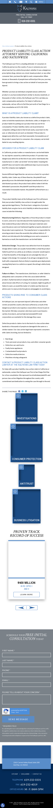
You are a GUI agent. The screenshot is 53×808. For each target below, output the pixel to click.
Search (31, 2)
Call (15, 2)
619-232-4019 (29, 784)
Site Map (15, 774)
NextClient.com (35, 804)
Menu (41, 2)
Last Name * (8, 740)
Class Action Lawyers (8, 46)
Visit (26, 2)
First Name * (8, 731)
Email (21, 2)
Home (10, 2)
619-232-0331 (32, 780)
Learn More (26, 594)
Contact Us (37, 774)
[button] (21, 608)
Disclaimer (25, 774)
